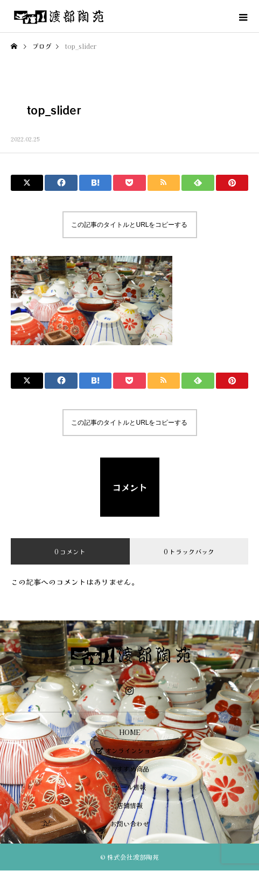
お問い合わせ (129, 823)
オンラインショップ (129, 750)
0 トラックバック (189, 551)
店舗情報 (130, 805)
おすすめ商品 (129, 768)
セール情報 (130, 786)
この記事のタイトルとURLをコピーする (129, 225)
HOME (129, 732)
